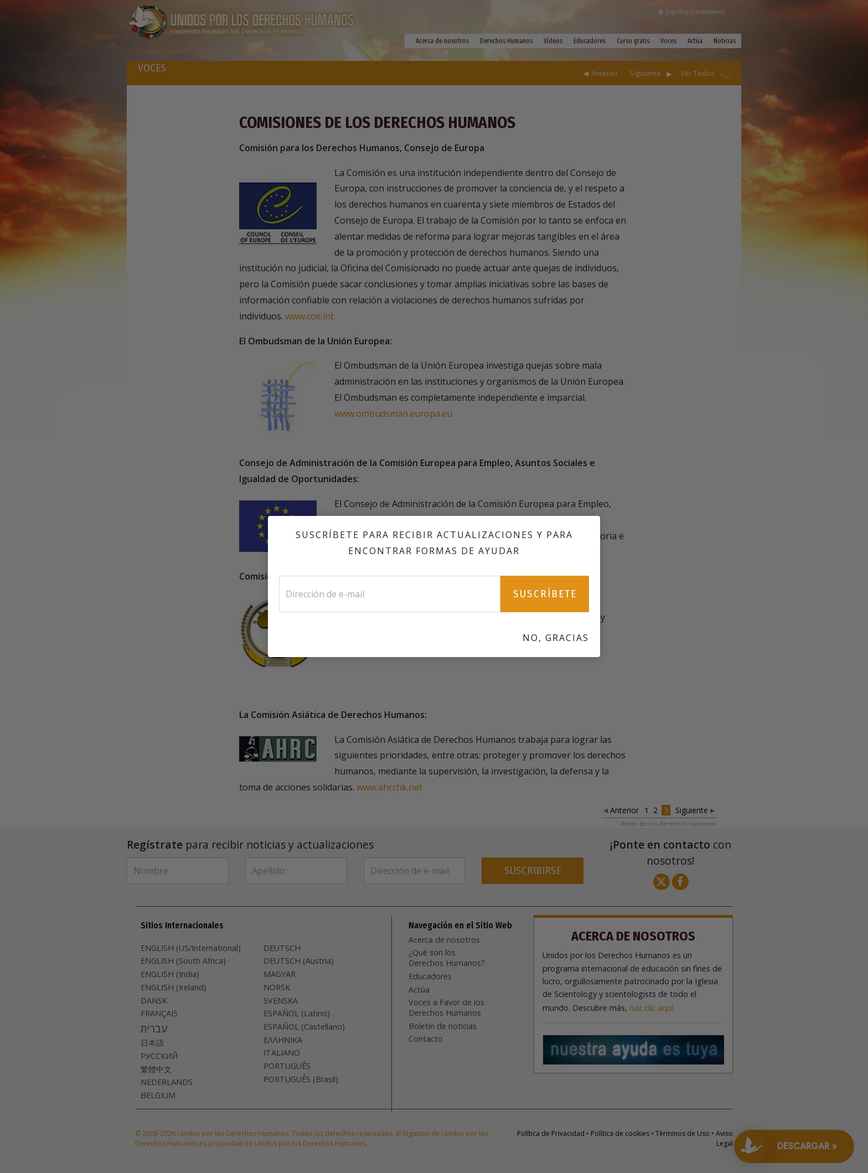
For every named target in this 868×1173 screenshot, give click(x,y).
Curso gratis (633, 41)
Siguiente (645, 73)
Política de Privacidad (551, 1133)
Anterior (604, 73)
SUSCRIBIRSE (532, 870)
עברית (154, 1028)
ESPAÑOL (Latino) (297, 1014)
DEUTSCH (282, 948)
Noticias (725, 41)
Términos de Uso (682, 1133)
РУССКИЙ (159, 1056)
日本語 (152, 1043)
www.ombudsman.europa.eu (393, 413)
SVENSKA (281, 1001)
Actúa (695, 41)
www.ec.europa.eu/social (547, 551)
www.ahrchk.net (389, 787)
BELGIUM (158, 1095)
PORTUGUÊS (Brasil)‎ (301, 1079)
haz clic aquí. (652, 1008)
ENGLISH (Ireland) (173, 988)
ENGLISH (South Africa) (183, 961)
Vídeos (553, 41)
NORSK (277, 988)
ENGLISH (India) (170, 974)
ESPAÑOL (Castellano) (304, 1027)
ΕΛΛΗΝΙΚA (283, 1040)
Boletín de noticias (443, 1026)
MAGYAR (280, 974)
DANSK (154, 1001)
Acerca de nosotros (442, 41)
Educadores (590, 41)
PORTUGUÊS (287, 1066)
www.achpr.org (521, 649)
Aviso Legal (724, 1138)
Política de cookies (620, 1133)
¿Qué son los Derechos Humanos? (447, 958)
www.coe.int (309, 316)
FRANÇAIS (159, 1014)
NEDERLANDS (167, 1082)
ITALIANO (282, 1053)
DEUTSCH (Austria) (299, 961)
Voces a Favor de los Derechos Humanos (446, 1008)
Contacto (426, 1039)
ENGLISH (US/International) (191, 948)
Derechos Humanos (506, 41)
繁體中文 (156, 1069)
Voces (668, 41)
